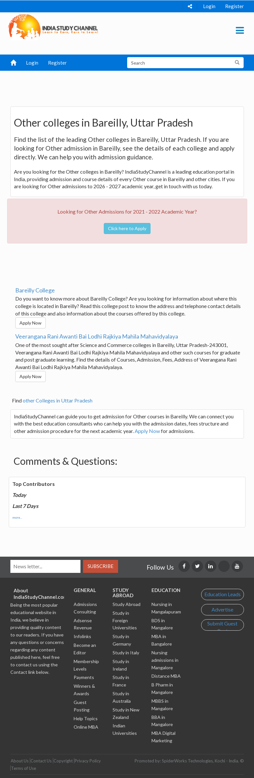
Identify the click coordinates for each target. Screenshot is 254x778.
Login (209, 6)
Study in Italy (126, 652)
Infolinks (82, 636)
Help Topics (86, 718)
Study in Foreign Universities (125, 620)
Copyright (63, 760)
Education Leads (222, 594)
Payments (84, 677)
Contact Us (41, 760)
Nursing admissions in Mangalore (164, 660)
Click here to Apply (127, 228)
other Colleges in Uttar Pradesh (57, 400)
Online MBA (86, 727)
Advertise (222, 609)
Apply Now (30, 323)
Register (234, 6)
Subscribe (101, 566)
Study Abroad (126, 604)
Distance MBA (166, 676)
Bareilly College (35, 290)
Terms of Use (23, 768)
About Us (20, 760)
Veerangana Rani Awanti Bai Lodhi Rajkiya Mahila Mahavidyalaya (96, 336)
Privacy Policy (88, 760)
